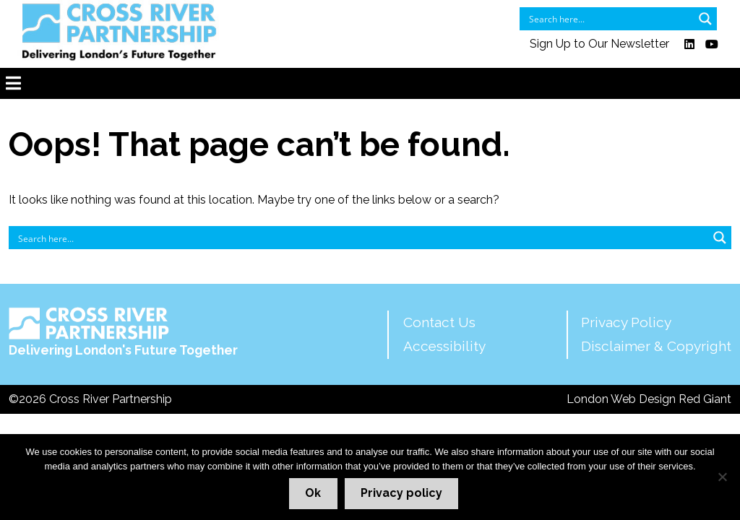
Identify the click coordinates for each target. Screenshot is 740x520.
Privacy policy (401, 493)
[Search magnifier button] (705, 19)
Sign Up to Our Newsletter (599, 44)
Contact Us (439, 322)
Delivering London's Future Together (123, 332)
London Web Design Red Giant (649, 399)
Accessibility (444, 346)
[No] (722, 476)
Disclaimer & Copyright (656, 346)
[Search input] (609, 19)
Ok (313, 493)
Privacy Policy (626, 322)
